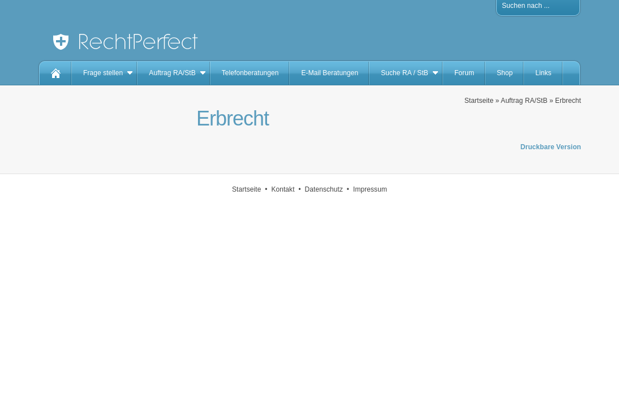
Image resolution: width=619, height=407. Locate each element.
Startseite (479, 101)
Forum (464, 73)
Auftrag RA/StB (172, 73)
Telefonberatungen (250, 73)
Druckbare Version (551, 147)
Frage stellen (103, 73)
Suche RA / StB (404, 73)
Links (543, 73)
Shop (505, 73)
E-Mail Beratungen (329, 73)
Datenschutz (324, 189)
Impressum (370, 189)
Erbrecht (568, 101)
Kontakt (282, 189)
